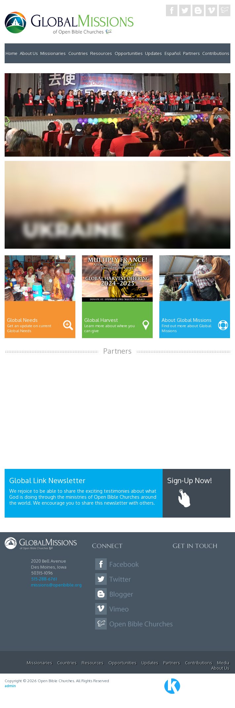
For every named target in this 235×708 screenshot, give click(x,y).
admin (10, 685)
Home (12, 53)
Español (173, 53)
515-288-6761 (44, 579)
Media (223, 662)
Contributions (215, 53)
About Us (29, 53)
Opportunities (129, 53)
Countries (78, 53)
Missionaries (53, 53)
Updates (153, 53)
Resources (101, 53)
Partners (191, 53)
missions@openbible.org (56, 584)
